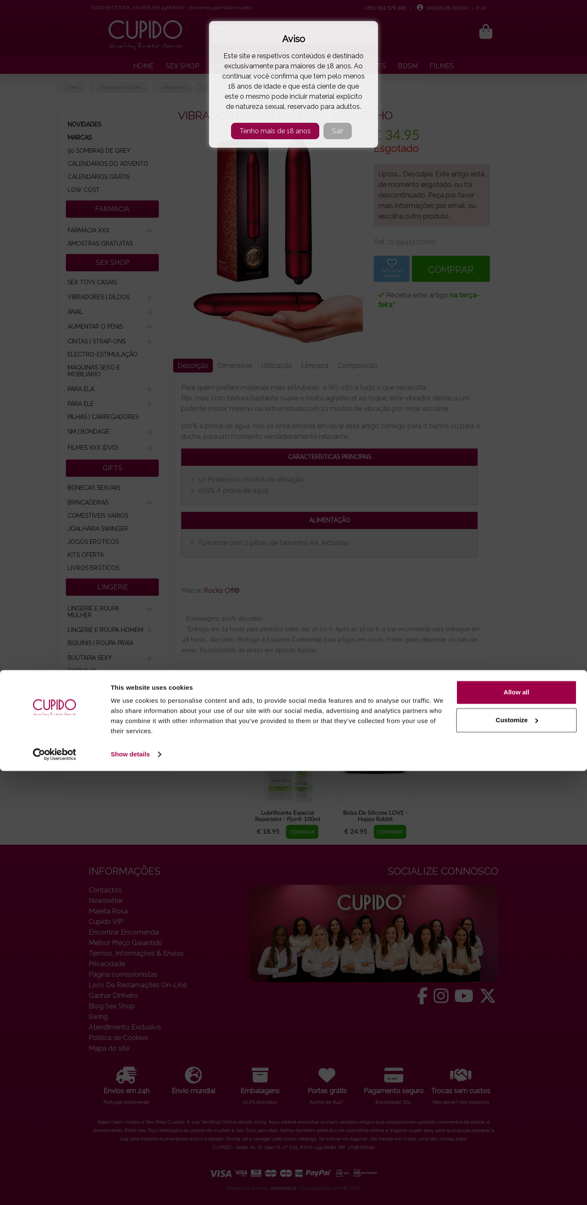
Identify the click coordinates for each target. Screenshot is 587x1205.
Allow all (517, 1126)
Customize (517, 1153)
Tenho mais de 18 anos (275, 131)
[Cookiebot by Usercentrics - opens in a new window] (55, 1188)
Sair (337, 131)
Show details (130, 1188)
